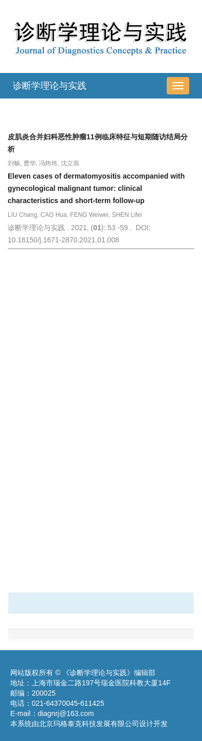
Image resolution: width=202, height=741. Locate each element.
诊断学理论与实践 (49, 86)
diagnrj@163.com (66, 713)
